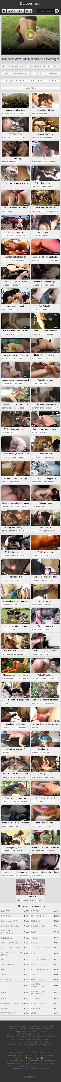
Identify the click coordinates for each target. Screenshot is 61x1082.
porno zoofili (47, 457)
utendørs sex (13, 875)
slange (43, 752)
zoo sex (5, 260)
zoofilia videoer (47, 580)
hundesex (14, 260)
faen (4, 186)
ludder (25, 678)
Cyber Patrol (41, 1058)
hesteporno (9, 66)
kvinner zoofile (40, 66)
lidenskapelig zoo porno (11, 953)
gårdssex (51, 334)
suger (23, 66)
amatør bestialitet (37, 985)
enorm (34, 309)
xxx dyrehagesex (13, 80)
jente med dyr (38, 260)
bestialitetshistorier (41, 605)
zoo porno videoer (45, 73)
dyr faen (21, 236)
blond (9, 113)
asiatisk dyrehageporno (42, 138)
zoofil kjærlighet (16, 73)
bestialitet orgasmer (41, 236)
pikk (33, 186)
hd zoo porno (35, 80)
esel (52, 703)
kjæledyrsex (48, 802)
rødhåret (36, 457)
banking (31, 87)
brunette (22, 457)
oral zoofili (15, 482)
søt (18, 900)
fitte (45, 211)
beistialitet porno (39, 113)
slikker (14, 285)
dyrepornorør (38, 408)
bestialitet (36, 211)
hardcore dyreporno (11, 138)
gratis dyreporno (28, 900)
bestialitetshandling (46, 531)
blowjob (35, 580)
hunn (34, 531)
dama (56, 408)
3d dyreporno (7, 678)
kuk (55, 66)
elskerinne (52, 678)
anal (4, 309)
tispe (21, 285)
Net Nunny (27, 1058)
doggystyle (44, 309)
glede (53, 80)
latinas (43, 678)
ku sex (34, 334)
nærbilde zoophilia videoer (43, 162)
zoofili (5, 334)
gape (47, 555)
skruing (35, 678)
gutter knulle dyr (18, 506)
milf (4, 113)
